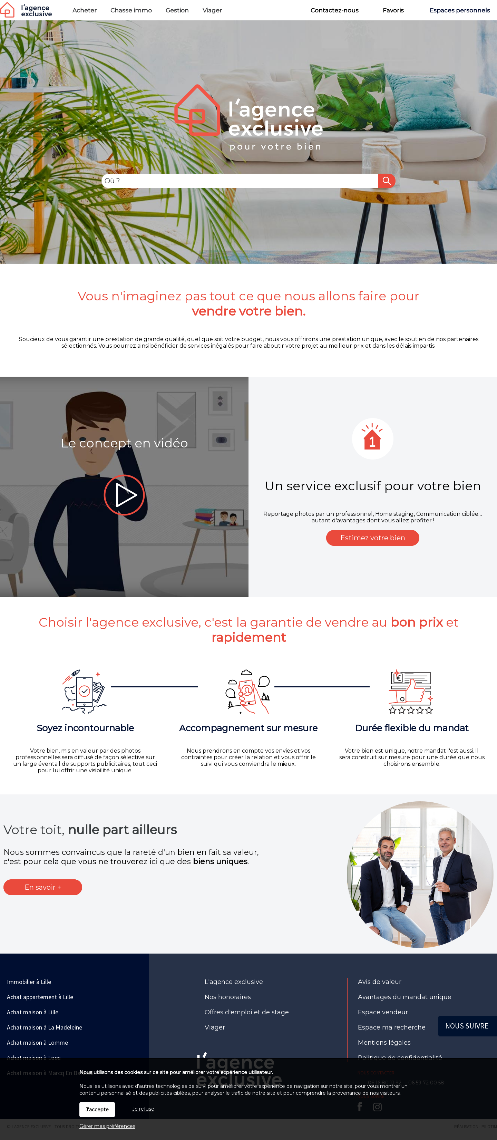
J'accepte (97, 1110)
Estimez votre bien (372, 538)
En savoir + (43, 887)
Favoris (393, 10)
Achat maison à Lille (32, 1012)
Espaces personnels (460, 10)
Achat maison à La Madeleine (44, 1027)
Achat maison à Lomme (37, 1042)
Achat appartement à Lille (40, 997)
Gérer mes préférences (107, 1126)
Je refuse (143, 1109)
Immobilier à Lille (29, 982)
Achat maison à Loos (34, 1058)
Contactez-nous (335, 10)
